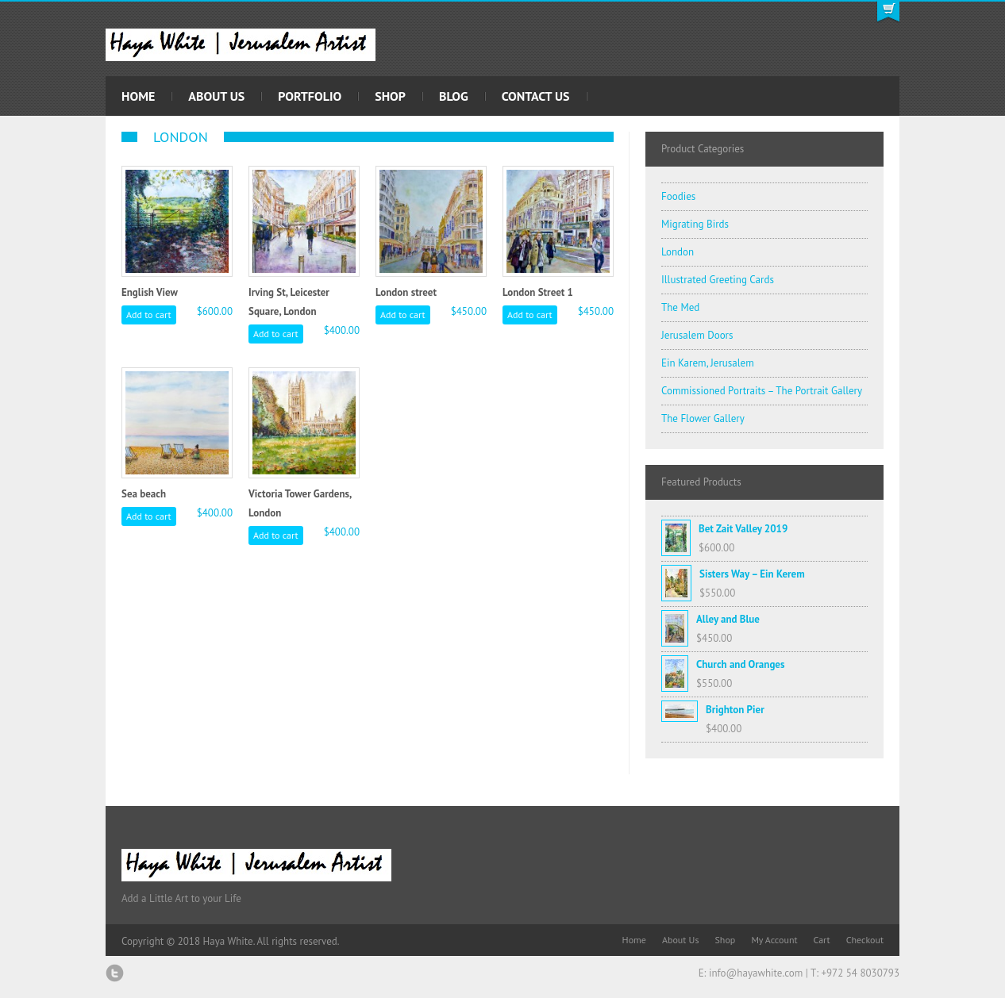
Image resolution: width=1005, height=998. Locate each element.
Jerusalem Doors (697, 335)
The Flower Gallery (703, 418)
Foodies (678, 196)
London (677, 252)
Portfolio (309, 96)
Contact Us (536, 96)
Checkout (865, 940)
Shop (390, 96)
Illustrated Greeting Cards (717, 279)
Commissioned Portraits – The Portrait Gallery (761, 390)
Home (138, 96)
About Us (216, 96)
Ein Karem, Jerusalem (707, 363)
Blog (453, 96)
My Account (774, 940)
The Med (680, 307)
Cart (822, 940)
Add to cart (148, 315)
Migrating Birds (695, 224)
